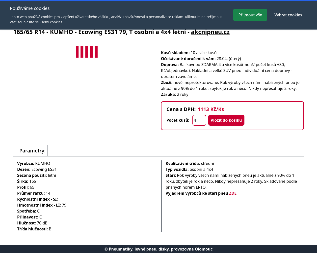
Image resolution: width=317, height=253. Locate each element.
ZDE (233, 193)
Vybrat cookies (288, 15)
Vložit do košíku (226, 120)
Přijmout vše (250, 15)
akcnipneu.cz (210, 32)
